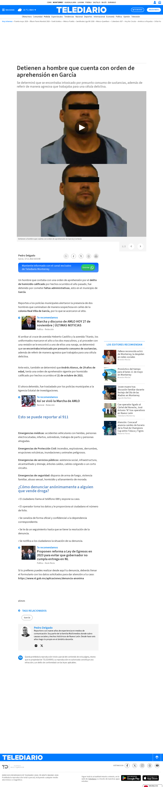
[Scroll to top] (157, 757)
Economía (110, 16)
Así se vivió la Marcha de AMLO (58, 401)
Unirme (85, 267)
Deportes (88, 16)
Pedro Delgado (26, 256)
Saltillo (96, 2)
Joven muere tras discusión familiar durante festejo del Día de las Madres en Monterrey (131, 391)
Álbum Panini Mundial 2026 (40, 21)
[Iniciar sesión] (154, 2)
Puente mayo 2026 (21, 21)
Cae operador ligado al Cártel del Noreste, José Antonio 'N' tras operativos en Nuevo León (131, 409)
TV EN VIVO (138, 10)
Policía (47, 16)
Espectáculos (57, 16)
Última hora (27, 16)
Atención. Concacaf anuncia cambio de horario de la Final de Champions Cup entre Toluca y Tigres (131, 427)
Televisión (135, 16)
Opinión (126, 16)
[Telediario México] (81, 10)
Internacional (99, 16)
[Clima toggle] (26, 10)
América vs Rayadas (145, 21)
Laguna (81, 2)
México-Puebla (68, 21)
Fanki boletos (56, 21)
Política (119, 16)
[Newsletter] (159, 3)
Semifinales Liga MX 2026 (85, 21)
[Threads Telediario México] (149, 765)
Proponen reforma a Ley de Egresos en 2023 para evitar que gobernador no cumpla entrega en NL (64, 555)
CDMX (49, 2)
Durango (112, 2)
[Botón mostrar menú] (9, 9)
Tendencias (69, 16)
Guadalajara (70, 2)
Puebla (88, 2)
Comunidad (37, 16)
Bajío (104, 2)
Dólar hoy (158, 21)
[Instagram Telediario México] (142, 765)
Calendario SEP (117, 21)
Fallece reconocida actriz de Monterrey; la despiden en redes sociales (131, 354)
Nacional (79, 16)
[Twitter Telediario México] (134, 765)
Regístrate (154, 10)
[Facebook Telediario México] (127, 765)
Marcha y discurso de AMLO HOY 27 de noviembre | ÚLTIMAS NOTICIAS (63, 323)
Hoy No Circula (130, 21)
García (27, 617)
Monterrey (58, 2)
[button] (66, 256)
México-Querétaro (102, 21)
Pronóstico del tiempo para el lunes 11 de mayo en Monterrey (130, 371)
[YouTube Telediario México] (157, 765)
